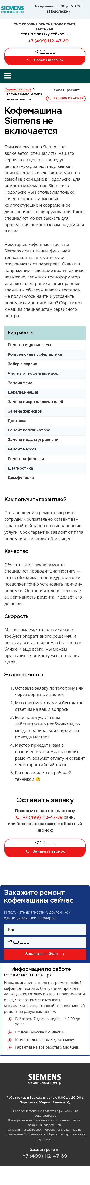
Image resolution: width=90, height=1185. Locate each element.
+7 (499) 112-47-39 (45, 41)
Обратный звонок (45, 60)
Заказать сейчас (45, 954)
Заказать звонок (45, 852)
